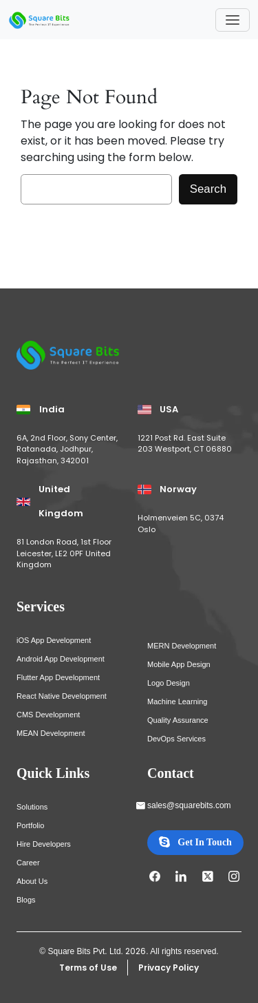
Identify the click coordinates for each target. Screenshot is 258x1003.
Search (208, 189)
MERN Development (181, 646)
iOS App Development (54, 640)
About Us (32, 881)
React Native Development (62, 696)
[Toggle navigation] (232, 20)
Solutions (32, 807)
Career (28, 862)
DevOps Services (176, 739)
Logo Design (168, 683)
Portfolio (30, 825)
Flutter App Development (58, 677)
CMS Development (48, 714)
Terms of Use (88, 967)
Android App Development (61, 659)
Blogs (26, 900)
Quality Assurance (177, 720)
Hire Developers (44, 844)
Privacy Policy (168, 967)
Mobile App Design (179, 664)
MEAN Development (51, 733)
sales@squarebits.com (189, 805)
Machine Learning (177, 701)
